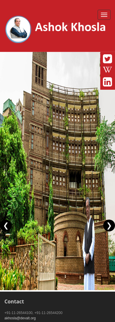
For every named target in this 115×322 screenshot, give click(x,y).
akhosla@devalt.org (20, 318)
